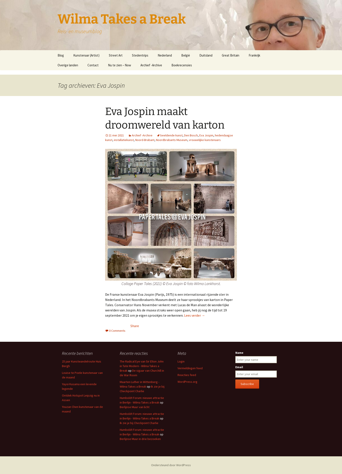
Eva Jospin (206, 135)
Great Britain (230, 55)
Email (239, 367)
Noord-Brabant (144, 140)
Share (134, 326)
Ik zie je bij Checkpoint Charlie (139, 423)
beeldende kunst (171, 135)
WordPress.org (187, 382)
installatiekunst (124, 140)
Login (181, 361)
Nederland (165, 55)
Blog (61, 55)
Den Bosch (191, 135)
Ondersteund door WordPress (171, 465)
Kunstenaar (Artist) (86, 55)
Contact (93, 65)
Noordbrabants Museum (171, 140)
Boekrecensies (181, 65)
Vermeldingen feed (190, 368)
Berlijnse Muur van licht (134, 407)
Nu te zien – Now (119, 65)
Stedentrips (140, 55)
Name (239, 353)
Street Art (116, 55)
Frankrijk (254, 55)
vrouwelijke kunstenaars (205, 140)
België (185, 55)
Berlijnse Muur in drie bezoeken (140, 439)
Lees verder (194, 315)
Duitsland (205, 55)
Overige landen (68, 65)
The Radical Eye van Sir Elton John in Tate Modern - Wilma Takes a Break (142, 366)
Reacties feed (187, 375)
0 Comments (117, 331)
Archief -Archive (151, 65)
